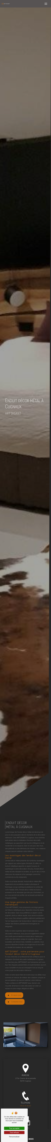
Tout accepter (14, 1128)
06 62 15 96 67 (25, 1106)
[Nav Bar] (46, 4)
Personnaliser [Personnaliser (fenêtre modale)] (14, 1137)
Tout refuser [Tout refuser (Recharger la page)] (14, 1133)
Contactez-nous (14, 994)
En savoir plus (14, 987)
